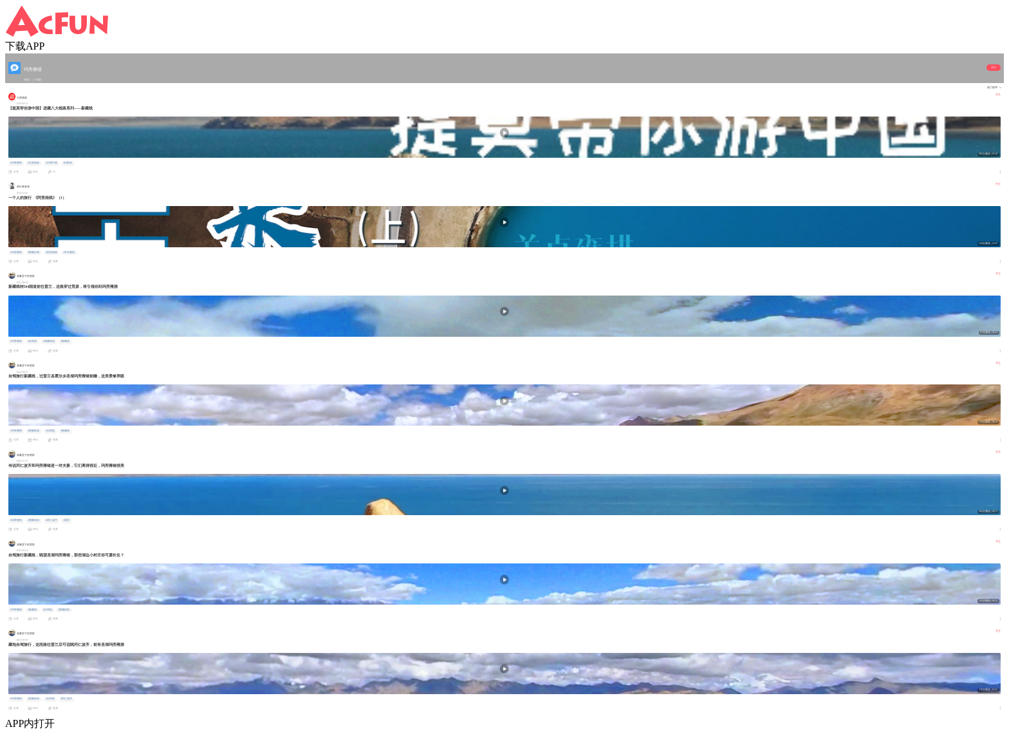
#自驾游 (32, 341)
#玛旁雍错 (16, 163)
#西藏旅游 (49, 341)
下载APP (24, 46)
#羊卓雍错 (69, 252)
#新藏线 (64, 341)
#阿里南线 (51, 252)
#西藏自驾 (33, 252)
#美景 (66, 520)
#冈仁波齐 (51, 520)
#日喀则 (67, 163)
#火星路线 (33, 163)
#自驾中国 (51, 163)
